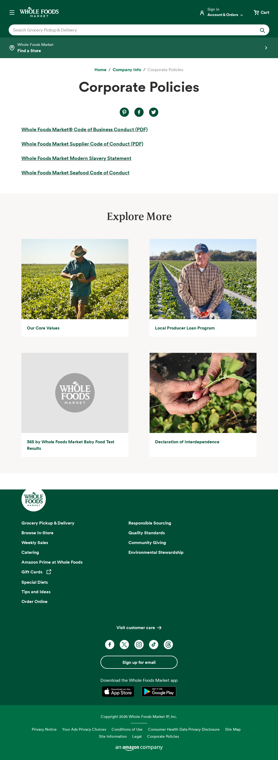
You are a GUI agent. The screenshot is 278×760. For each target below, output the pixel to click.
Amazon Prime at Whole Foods (52, 562)
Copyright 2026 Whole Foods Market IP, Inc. (139, 716)
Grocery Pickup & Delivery (47, 523)
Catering (30, 552)
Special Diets (34, 582)
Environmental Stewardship (156, 552)
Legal (137, 736)
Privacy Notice (44, 729)
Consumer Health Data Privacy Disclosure (184, 729)
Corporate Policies (163, 736)
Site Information (113, 736)
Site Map (233, 729)
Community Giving (147, 542)
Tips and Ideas (35, 592)
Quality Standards (146, 533)
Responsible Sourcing (149, 523)
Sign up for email (139, 662)
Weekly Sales (34, 542)
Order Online (34, 601)
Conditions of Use (127, 729)
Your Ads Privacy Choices (84, 729)
